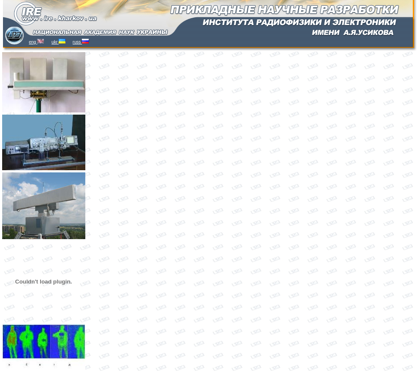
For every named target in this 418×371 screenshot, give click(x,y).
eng (36, 42)
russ (81, 42)
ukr (59, 42)
